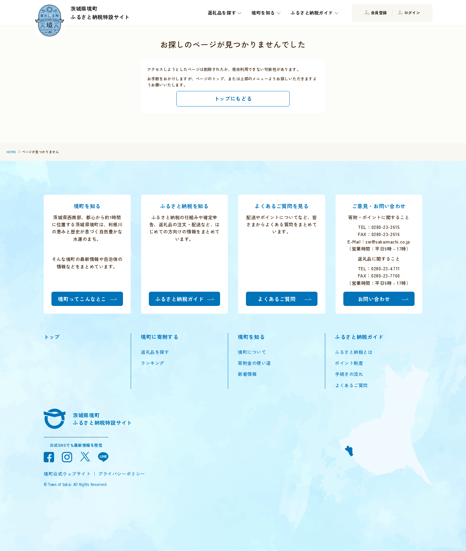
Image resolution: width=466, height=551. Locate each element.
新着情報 (247, 374)
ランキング (152, 363)
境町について (252, 352)
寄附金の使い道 (254, 363)
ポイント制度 (349, 363)
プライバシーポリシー (121, 473)
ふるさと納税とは (353, 352)
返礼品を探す (155, 352)
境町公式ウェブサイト (67, 473)
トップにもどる (233, 98)
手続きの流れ (349, 374)
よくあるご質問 (351, 385)
